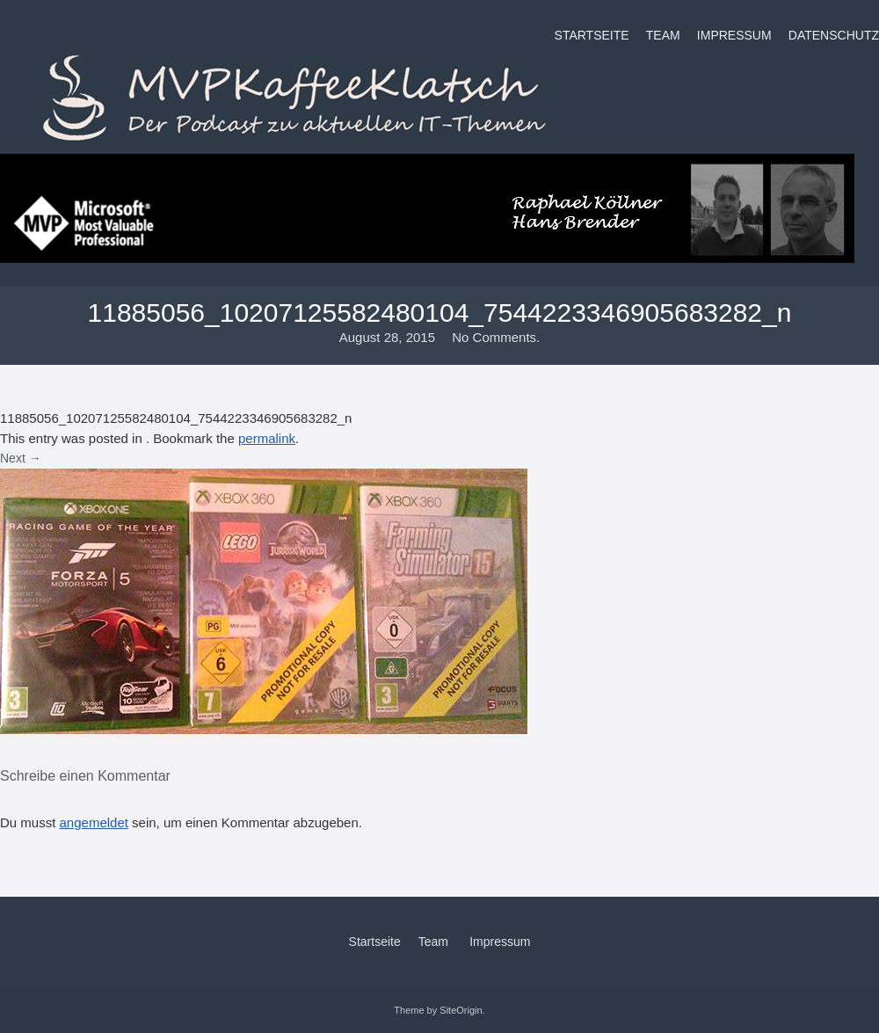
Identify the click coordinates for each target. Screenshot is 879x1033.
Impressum (734, 35)
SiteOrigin (461, 1010)
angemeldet (94, 822)
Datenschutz (833, 35)
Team (663, 35)
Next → (20, 458)
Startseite (592, 35)
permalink (266, 438)
